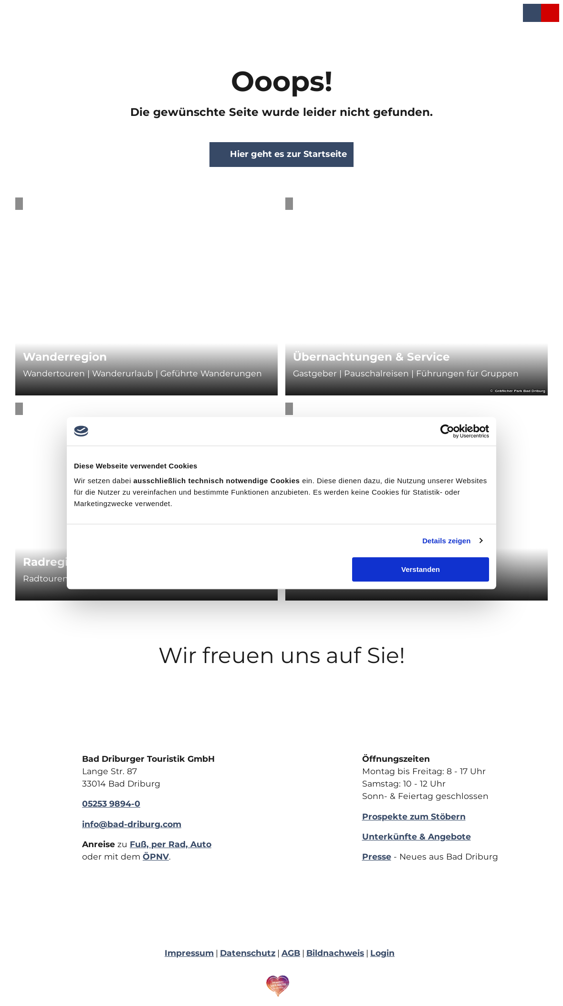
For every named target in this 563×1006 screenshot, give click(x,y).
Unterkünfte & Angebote (416, 836)
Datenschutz (247, 953)
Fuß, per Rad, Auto (170, 844)
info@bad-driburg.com (131, 824)
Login (382, 953)
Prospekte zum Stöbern (414, 816)
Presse (376, 856)
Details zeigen (446, 541)
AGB (291, 953)
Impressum (189, 953)
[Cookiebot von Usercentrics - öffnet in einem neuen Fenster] (447, 431)
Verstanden (420, 569)
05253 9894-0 (111, 804)
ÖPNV (156, 856)
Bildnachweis (335, 953)
